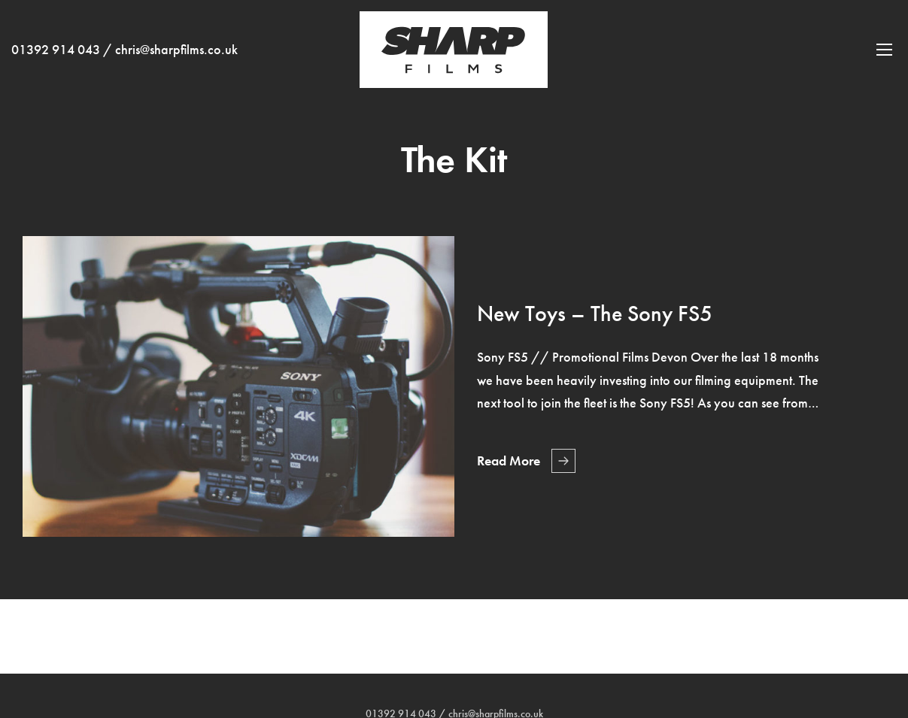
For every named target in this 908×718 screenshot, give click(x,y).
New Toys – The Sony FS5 (594, 313)
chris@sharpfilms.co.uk (176, 49)
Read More (508, 461)
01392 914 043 (55, 49)
